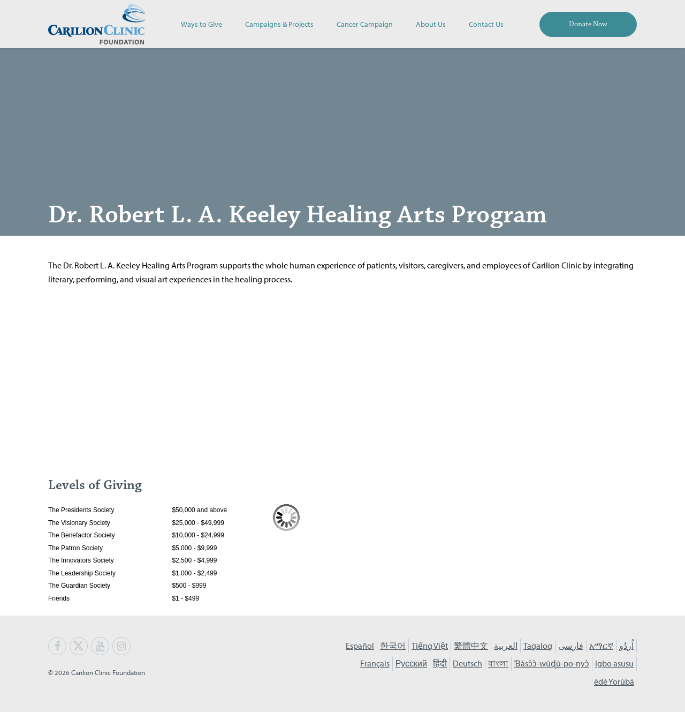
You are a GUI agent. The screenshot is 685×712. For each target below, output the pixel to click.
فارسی (570, 645)
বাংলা (498, 663)
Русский (411, 663)
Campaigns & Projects (279, 24)
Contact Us (486, 24)
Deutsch (467, 663)
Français (375, 663)
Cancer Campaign (365, 24)
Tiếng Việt (430, 645)
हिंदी (440, 663)
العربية (505, 645)
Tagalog (537, 645)
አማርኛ (601, 645)
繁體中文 (471, 645)
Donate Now (588, 24)
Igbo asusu (614, 663)
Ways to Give (201, 24)
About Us (431, 24)
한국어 (393, 645)
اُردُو (626, 645)
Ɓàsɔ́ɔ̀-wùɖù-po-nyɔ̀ (551, 663)
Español (360, 645)
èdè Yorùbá (614, 681)
